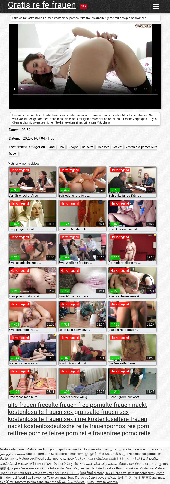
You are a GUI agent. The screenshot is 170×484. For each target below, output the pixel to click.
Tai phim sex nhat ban (93, 449)
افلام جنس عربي (121, 449)
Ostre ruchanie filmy (141, 473)
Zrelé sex (40, 473)
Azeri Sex (25, 478)
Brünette (87, 147)
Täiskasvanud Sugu (61, 478)
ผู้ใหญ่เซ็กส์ (85, 473)
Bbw (61, 147)
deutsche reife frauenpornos (87, 426)
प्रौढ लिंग (78, 464)
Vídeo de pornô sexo (147, 449)
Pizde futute (50, 468)
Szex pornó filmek (64, 454)
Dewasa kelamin (106, 482)
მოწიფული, (9, 458)
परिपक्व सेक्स (65, 482)
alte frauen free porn (75, 404)
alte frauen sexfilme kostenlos (74, 419)
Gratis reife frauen (42, 5)
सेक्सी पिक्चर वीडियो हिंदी (42, 464)
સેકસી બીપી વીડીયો (129, 458)
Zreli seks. (25, 473)
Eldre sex (119, 473)
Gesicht (117, 147)
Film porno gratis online (60, 449)
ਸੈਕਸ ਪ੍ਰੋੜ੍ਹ (143, 464)
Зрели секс (9, 473)
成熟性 (5, 468)
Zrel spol (53, 473)
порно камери (63, 458)
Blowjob (73, 147)
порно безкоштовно (26, 468)
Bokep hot (39, 478)
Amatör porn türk (38, 454)
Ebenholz (103, 147)
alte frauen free (28, 404)
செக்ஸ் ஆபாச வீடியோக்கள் (95, 458)
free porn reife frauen (82, 433)
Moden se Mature (152, 468)
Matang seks (103, 473)
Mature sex (34, 449)
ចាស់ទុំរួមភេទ (159, 464)
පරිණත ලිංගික (84, 482)
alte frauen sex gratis (62, 411)
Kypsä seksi (44, 458)
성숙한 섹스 (68, 473)
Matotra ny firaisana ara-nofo (36, 482)
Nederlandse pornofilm (145, 454)
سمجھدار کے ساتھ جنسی (101, 464)
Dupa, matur (158, 478)
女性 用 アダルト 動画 (133, 478)
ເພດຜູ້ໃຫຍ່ (7, 482)
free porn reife (35, 433)
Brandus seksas (127, 468)
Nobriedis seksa (104, 468)
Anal (52, 147)
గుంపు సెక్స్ (65, 464)
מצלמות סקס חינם (103, 478)
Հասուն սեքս (116, 454)
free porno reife (130, 433)
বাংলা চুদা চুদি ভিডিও (90, 454)
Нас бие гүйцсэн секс (75, 468)
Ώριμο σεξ (83, 478)
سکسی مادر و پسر (12, 454)
